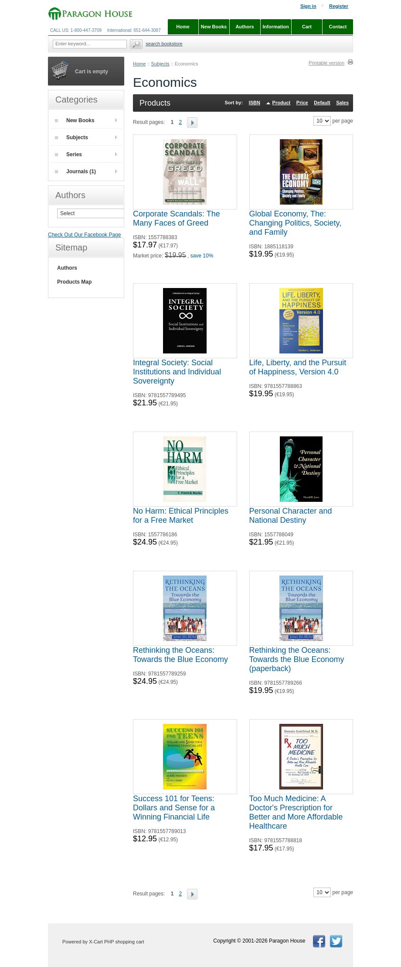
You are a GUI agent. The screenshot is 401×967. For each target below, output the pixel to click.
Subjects (160, 63)
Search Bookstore (164, 43)
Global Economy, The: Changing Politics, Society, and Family (295, 223)
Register (338, 6)
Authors (67, 268)
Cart (307, 26)
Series (68, 154)
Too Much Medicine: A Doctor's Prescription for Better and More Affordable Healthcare (296, 812)
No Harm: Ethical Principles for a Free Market (180, 516)
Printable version (326, 62)
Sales (342, 102)
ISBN (254, 102)
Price (302, 102)
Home (139, 63)
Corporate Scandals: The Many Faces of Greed (176, 218)
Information (276, 26)
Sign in (308, 6)
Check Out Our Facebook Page (84, 235)
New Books (75, 120)
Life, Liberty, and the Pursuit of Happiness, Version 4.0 (298, 367)
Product (281, 102)
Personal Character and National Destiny (290, 516)
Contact (338, 26)
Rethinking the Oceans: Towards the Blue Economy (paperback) (296, 659)
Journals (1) (75, 171)
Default (322, 102)
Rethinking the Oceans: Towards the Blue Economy (180, 655)
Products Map (74, 282)
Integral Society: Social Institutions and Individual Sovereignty (177, 371)
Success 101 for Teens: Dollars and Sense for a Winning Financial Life (174, 807)
